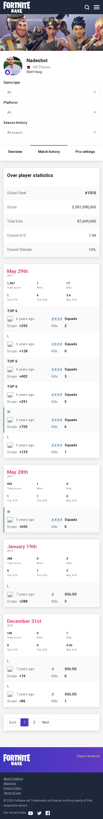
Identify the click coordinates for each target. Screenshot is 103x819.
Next (45, 722)
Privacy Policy (12, 788)
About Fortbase (13, 778)
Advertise (10, 783)
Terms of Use (12, 793)
